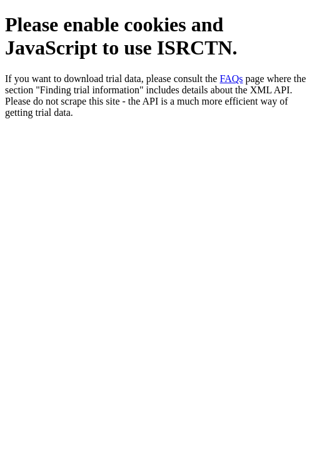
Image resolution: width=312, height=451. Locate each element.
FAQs (231, 78)
